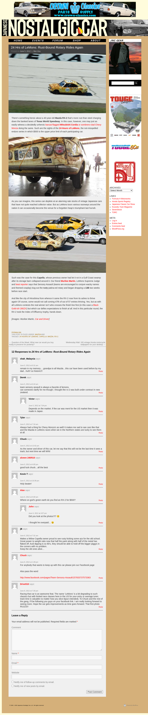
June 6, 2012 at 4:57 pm (38, 513)
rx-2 (56, 336)
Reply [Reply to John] (101, 523)
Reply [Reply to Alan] (101, 500)
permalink (16, 332)
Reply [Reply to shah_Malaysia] (101, 371)
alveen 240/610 (27, 457)
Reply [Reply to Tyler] (101, 433)
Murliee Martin (68, 281)
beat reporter (22, 284)
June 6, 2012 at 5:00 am (29, 497)
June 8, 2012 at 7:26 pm (29, 591)
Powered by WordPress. (132, 705)
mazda (38, 334)
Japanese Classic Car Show (123, 204)
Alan (22, 490)
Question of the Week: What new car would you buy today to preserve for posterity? (31, 343)
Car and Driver (42, 319)
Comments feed (118, 226)
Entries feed (117, 223)
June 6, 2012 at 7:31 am (29, 535)
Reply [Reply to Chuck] (101, 451)
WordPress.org (118, 229)
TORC (114, 212)
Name (15, 653)
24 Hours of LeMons (69, 128)
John (31, 506)
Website (15, 672)
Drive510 (24, 584)
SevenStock (117, 210)
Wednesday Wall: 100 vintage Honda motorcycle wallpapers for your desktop (85, 343)
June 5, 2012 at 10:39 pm (29, 481)
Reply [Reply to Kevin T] (101, 484)
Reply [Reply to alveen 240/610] (101, 468)
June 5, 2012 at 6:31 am (29, 365)
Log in (114, 221)
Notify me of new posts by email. (29, 686)
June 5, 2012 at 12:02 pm (29, 446)
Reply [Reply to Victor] (101, 411)
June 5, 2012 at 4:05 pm (29, 464)
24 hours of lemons (28, 336)
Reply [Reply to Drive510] (101, 607)
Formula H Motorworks (121, 199)
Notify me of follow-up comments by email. (34, 682)
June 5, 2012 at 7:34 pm (38, 405)
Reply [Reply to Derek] (101, 393)
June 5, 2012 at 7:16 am (29, 424)
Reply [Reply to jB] (101, 549)
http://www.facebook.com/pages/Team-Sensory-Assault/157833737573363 (55, 577)
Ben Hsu (37, 51)
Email (15, 663)
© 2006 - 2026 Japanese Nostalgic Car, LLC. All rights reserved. (26, 705)
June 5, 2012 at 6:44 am (29, 384)
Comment (16, 627)
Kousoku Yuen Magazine (122, 207)
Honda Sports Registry (121, 201)
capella (43, 336)
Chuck (23, 555)
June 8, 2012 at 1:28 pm (29, 562)
